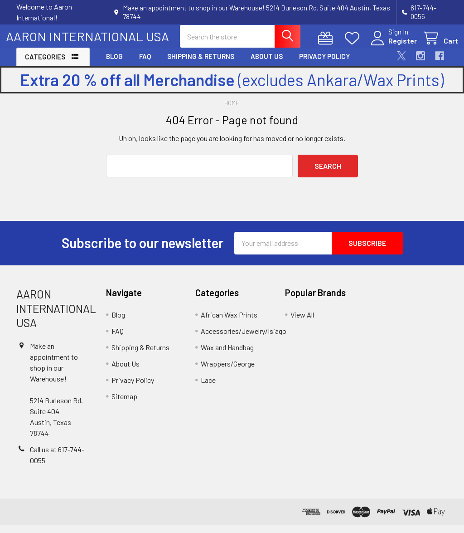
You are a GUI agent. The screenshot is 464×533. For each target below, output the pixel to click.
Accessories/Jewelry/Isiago (243, 338)
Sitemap (124, 404)
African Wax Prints (229, 322)
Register (392, 46)
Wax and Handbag (227, 355)
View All (302, 322)
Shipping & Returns (200, 64)
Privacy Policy (324, 64)
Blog (114, 64)
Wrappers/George (228, 371)
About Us (267, 64)
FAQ (145, 64)
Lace (208, 387)
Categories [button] (45, 65)
